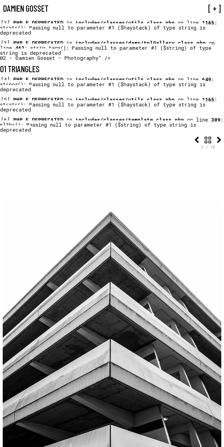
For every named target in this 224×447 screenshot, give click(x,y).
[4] (5, 79)
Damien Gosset (26, 8)
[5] (5, 99)
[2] (5, 22)
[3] (5, 42)
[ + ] (214, 8)
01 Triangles (20, 69)
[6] (5, 119)
